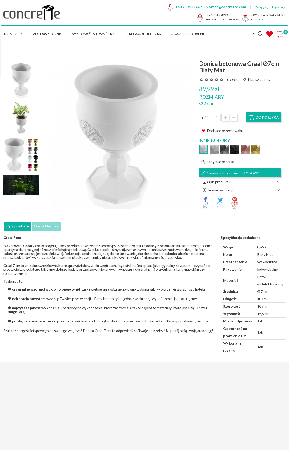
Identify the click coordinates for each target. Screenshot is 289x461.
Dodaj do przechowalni (222, 130)
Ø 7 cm (206, 103)
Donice (13, 34)
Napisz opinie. (258, 79)
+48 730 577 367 (188, 7)
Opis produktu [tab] (17, 226)
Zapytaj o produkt (221, 161)
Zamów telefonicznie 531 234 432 (232, 173)
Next (21, 191)
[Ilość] (217, 117)
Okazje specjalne (187, 34)
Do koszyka (263, 117)
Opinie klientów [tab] (46, 226)
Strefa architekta (142, 34)
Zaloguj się (261, 7)
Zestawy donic (48, 34)
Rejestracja (279, 7)
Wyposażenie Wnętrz (93, 34)
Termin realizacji (219, 190)
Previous (21, 61)
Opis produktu (218, 181)
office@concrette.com (227, 7)
